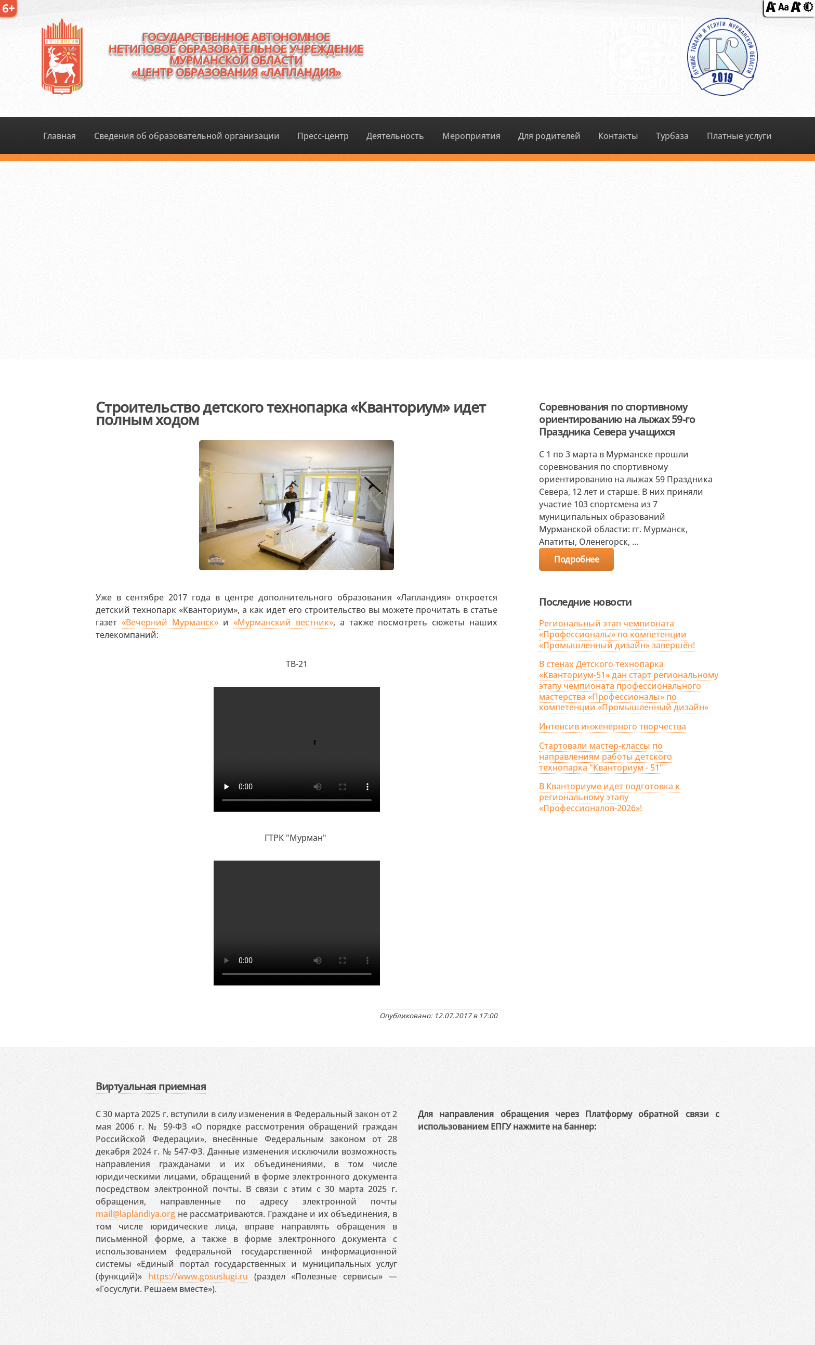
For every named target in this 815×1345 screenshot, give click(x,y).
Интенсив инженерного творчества (612, 726)
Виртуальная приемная (151, 1086)
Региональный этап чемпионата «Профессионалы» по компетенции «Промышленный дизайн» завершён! (617, 634)
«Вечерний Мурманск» (170, 622)
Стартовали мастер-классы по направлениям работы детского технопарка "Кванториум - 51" (605, 756)
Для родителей (549, 136)
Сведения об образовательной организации (187, 136)
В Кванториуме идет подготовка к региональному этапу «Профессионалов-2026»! (609, 797)
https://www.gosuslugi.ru (198, 1276)
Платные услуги (739, 136)
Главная (59, 136)
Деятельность (395, 136)
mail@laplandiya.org (135, 1214)
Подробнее (576, 559)
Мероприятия (471, 136)
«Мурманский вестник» (283, 622)
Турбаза (672, 136)
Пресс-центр (323, 136)
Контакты (618, 136)
